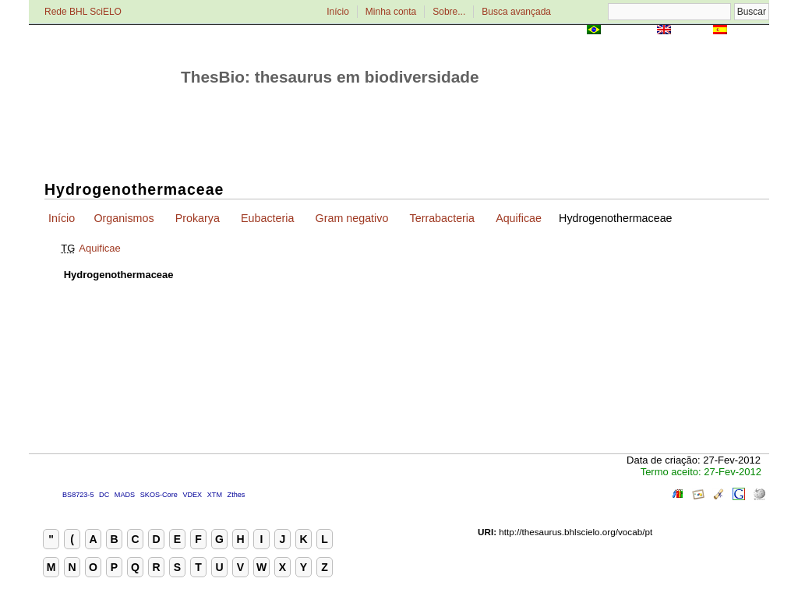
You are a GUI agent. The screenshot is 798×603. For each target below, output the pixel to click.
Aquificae (519, 218)
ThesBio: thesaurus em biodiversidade (330, 77)
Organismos (124, 218)
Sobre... (449, 11)
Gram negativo (352, 218)
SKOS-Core (159, 495)
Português (629, 31)
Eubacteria (267, 218)
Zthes (236, 495)
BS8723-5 (78, 495)
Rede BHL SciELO (83, 11)
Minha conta (390, 11)
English (691, 31)
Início (338, 11)
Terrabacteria (442, 218)
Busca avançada (516, 11)
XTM (214, 495)
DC (104, 495)
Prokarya (197, 218)
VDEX (192, 495)
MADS (125, 495)
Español (749, 31)
